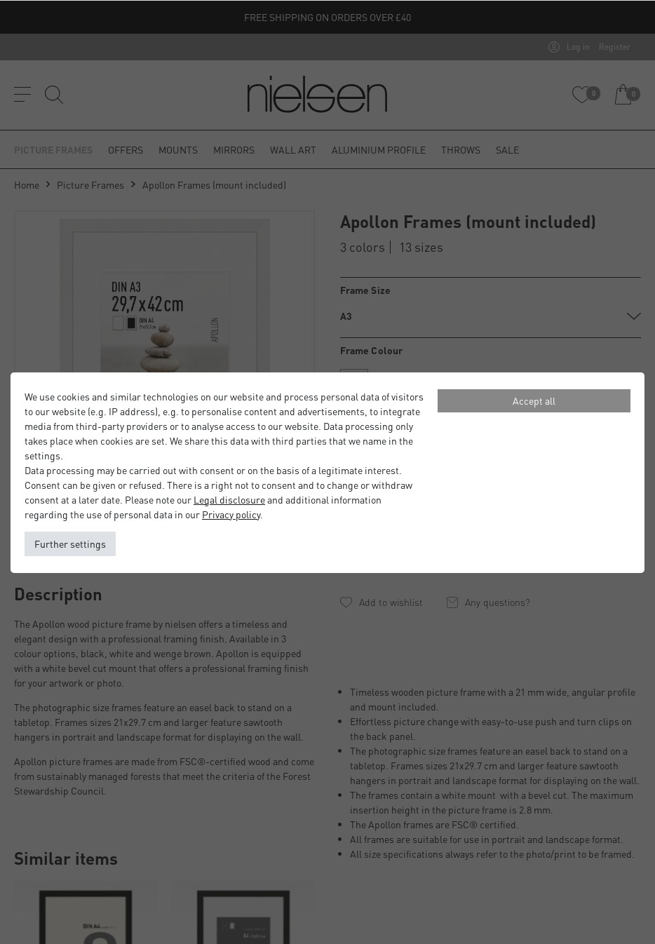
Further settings (70, 543)
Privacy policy (231, 514)
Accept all (534, 400)
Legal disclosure (229, 499)
